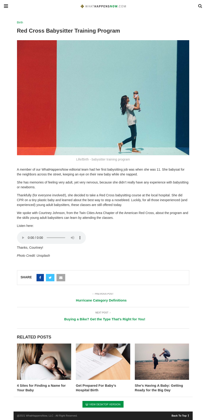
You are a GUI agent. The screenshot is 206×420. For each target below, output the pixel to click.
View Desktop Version (103, 404)
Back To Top (180, 415)
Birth (20, 22)
